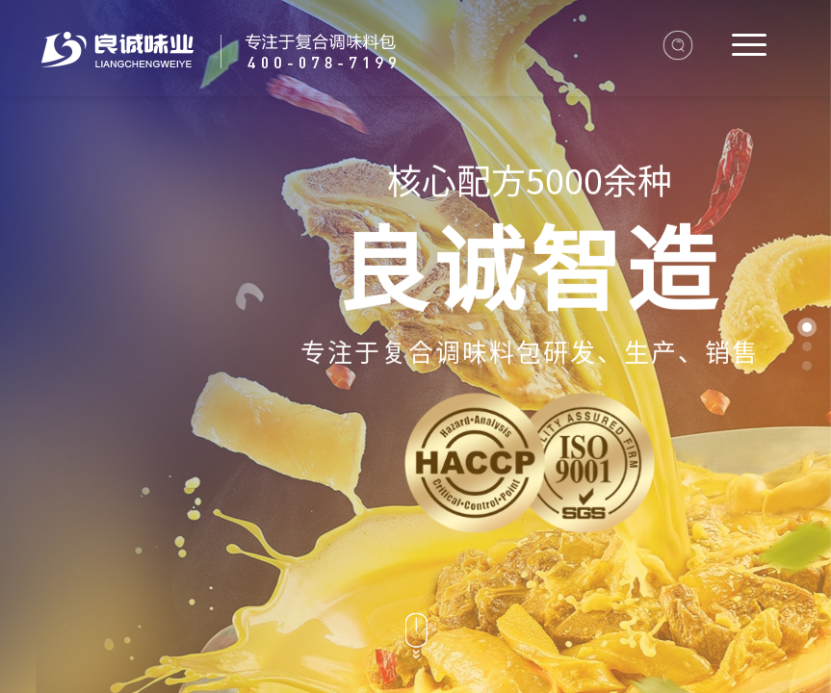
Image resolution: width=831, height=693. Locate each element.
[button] (807, 327)
